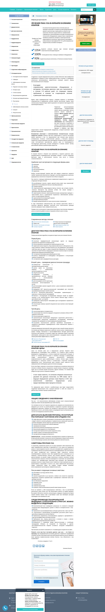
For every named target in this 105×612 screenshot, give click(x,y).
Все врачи (86, 171)
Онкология (14, 54)
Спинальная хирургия (17, 142)
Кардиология (15, 38)
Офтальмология (16, 116)
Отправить (41, 581)
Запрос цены (36, 394)
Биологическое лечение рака (41, 221)
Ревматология (15, 135)
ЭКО (12, 158)
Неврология (14, 46)
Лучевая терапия (37, 226)
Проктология (15, 127)
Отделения (48, 9)
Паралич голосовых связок (20, 86)
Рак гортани (16, 101)
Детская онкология (16, 31)
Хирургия (14, 154)
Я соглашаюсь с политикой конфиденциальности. (47, 577)
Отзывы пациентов (63, 9)
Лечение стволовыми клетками (41, 225)
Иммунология (15, 34)
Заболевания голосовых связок (18, 83)
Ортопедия (14, 65)
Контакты (73, 9)
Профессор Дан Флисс (86, 66)
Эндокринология (16, 162)
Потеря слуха (16, 89)
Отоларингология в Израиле (20, 76)
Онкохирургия (15, 61)
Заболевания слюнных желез (20, 106)
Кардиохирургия (16, 42)
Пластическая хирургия (18, 123)
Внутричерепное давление (20, 95)
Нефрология (14, 50)
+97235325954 (59, 4)
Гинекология (15, 23)
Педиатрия (14, 119)
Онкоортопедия (15, 58)
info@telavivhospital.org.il (57, 5)
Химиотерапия (59, 226)
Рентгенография (59, 340)
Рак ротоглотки (17, 112)
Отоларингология (16, 73)
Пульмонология (15, 131)
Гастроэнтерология (16, 19)
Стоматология (15, 146)
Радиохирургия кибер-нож (62, 225)
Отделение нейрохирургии (18, 69)
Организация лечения (31, 9)
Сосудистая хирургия (17, 139)
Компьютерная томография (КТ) (41, 342)
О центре (19, 9)
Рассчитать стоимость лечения (41, 214)
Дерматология (15, 27)
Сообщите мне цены (38, 63)
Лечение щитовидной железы (20, 98)
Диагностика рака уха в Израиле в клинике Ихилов (43, 71)
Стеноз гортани (17, 92)
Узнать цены (91, 5)
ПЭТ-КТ (57, 339)
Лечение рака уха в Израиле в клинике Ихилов (43, 69)
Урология (14, 150)
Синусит (15, 109)
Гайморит (15, 79)
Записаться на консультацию (30, 609)
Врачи (41, 9)
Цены (54, 9)
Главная (12, 9)
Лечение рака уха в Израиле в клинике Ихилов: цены (44, 73)
